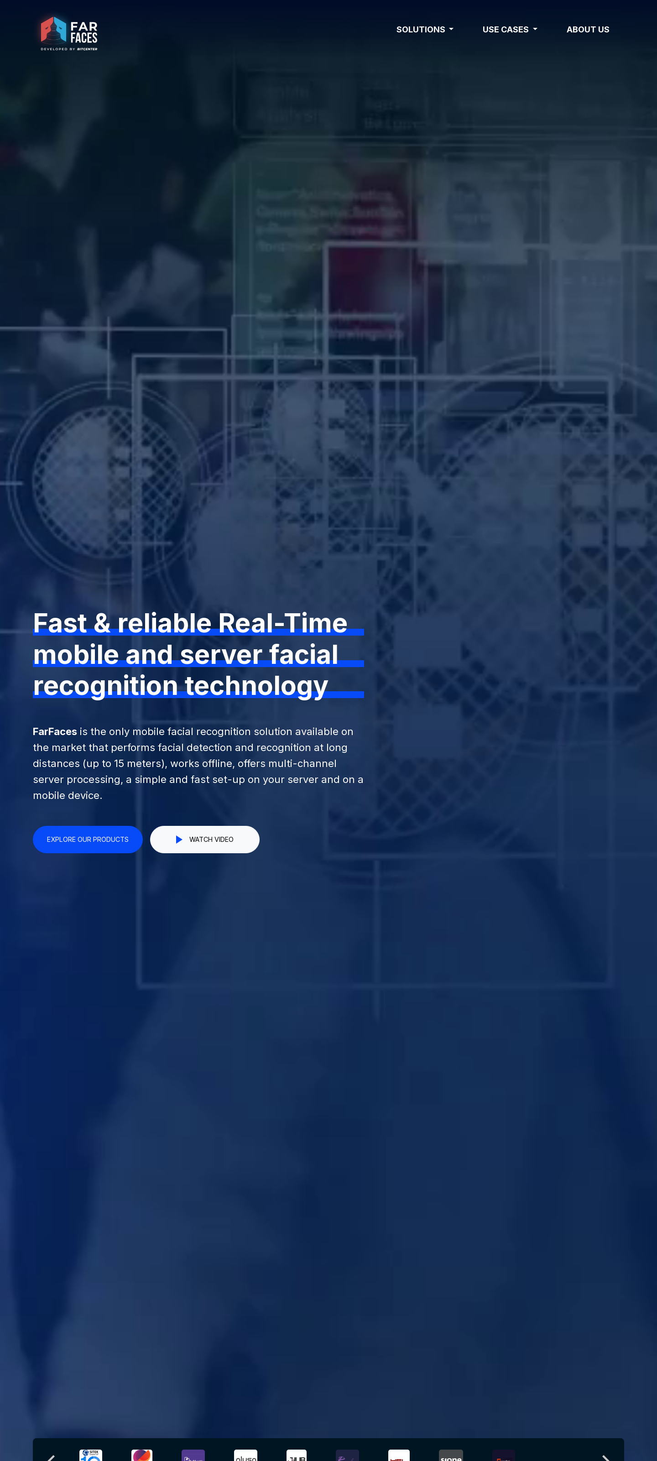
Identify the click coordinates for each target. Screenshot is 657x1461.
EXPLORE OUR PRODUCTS (88, 839)
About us (588, 29)
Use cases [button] (507, 29)
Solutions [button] (421, 29)
